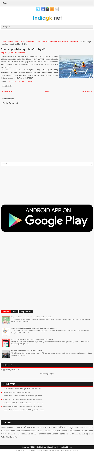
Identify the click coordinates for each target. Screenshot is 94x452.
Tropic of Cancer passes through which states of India (31, 317)
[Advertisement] (30, 34)
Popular (6, 312)
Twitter (20, 81)
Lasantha (45, 450)
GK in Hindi (5, 431)
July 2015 (21, 434)
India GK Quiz (82, 431)
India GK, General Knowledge (45, 447)
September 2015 (79, 434)
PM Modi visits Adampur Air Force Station (26, 351)
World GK (11, 436)
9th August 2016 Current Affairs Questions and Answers (32, 339)
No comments (20, 53)
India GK (65, 42)
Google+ (29, 81)
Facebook (12, 81)
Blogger (51, 374)
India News (13, 434)
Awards (10, 428)
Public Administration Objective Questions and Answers (22, 406)
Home (4, 42)
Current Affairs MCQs (61, 427)
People (34, 434)
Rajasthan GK (75, 42)
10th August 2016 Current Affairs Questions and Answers (23, 403)
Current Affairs (29, 42)
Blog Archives (26, 312)
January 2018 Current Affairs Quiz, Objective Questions (22, 396)
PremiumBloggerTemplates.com (59, 450)
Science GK (69, 434)
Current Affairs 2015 (40, 428)
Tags (14, 312)
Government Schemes (19, 431)
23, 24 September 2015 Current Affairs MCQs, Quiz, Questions (34, 328)
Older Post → (87, 91)
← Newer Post (7, 91)
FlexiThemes (26, 450)
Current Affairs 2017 (42, 42)
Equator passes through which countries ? (17, 392)
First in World (88, 428)
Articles (3, 428)
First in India (79, 428)
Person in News (44, 434)
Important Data (55, 42)
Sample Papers (58, 434)
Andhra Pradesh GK (15, 42)
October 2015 (28, 434)
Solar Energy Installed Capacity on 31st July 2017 (23, 49)
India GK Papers (69, 431)
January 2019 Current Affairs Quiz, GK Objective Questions (24, 410)
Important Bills (34, 431)
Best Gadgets (74, 450)
